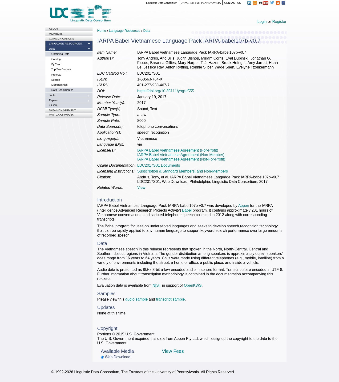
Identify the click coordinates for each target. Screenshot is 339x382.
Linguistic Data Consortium (161, 2)
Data (52, 48)
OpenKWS (193, 285)
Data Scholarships (62, 89)
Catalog (56, 59)
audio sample (136, 299)
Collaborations (61, 115)
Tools (52, 95)
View (141, 187)
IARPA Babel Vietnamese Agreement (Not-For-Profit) (181, 159)
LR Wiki (53, 105)
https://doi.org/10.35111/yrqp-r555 (165, 91)
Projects (56, 74)
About (53, 28)
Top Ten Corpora (61, 69)
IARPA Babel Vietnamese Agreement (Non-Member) (180, 155)
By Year (56, 64)
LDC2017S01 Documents (158, 165)
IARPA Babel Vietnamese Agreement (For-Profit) (177, 150)
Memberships (59, 84)
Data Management (62, 110)
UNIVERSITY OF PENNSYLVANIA (201, 2)
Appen (243, 206)
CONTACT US (232, 2)
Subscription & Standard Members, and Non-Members (182, 171)
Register (279, 22)
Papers (53, 100)
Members (56, 33)
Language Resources (65, 43)
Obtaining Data (60, 53)
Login (262, 22)
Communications (61, 38)
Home (101, 30)
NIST (157, 285)
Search (55, 79)
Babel (187, 210)
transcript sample (170, 299)
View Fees (173, 351)
